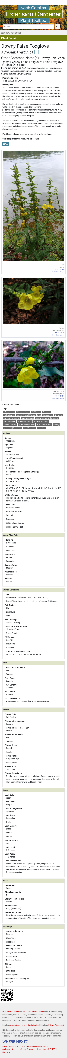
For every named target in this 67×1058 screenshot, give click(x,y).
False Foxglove (53, 62)
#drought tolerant (23, 412)
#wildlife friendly (29, 428)
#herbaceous (47, 415)
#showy (56, 425)
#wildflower (17, 428)
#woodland (41, 428)
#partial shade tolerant (27, 425)
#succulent (47, 412)
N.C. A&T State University (33, 1012)
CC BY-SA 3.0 (59, 333)
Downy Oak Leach (53, 58)
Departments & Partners (36, 1046)
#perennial (7, 428)
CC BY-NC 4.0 (59, 269)
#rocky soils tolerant (41, 421)
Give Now (6, 1052)
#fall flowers (36, 412)
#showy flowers (9, 412)
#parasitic (54, 418)
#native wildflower (42, 418)
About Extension (9, 1046)
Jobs (21, 1046)
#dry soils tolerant (9, 425)
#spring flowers (22, 415)
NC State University (10, 1012)
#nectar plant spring (25, 421)
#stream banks (35, 415)
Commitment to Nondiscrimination (24, 1025)
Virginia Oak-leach (14, 65)
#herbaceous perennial (11, 418)
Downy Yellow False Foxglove (21, 62)
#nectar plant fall (9, 421)
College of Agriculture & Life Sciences (18, 1049)
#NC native (58, 415)
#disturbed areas (28, 418)
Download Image (58, 272)
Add (5, 144)
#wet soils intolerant (44, 425)
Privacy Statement (56, 1025)
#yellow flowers (9, 415)
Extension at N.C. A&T (46, 1049)
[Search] (28, 26)
